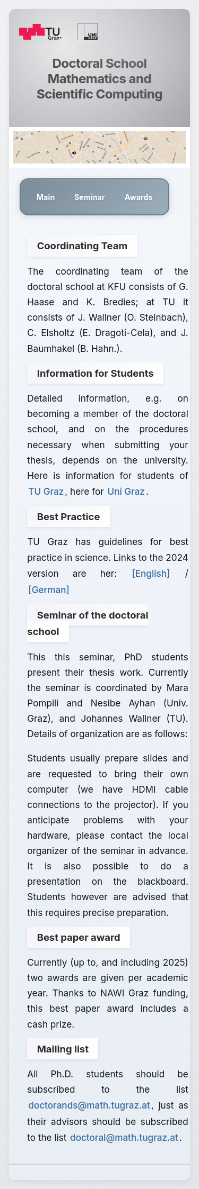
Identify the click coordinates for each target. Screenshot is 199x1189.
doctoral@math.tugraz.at (124, 1137)
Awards (139, 197)
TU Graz (46, 491)
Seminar (89, 197)
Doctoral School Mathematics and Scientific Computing (99, 79)
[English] (151, 573)
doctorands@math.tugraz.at (89, 1105)
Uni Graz (125, 491)
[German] (49, 589)
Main (46, 197)
